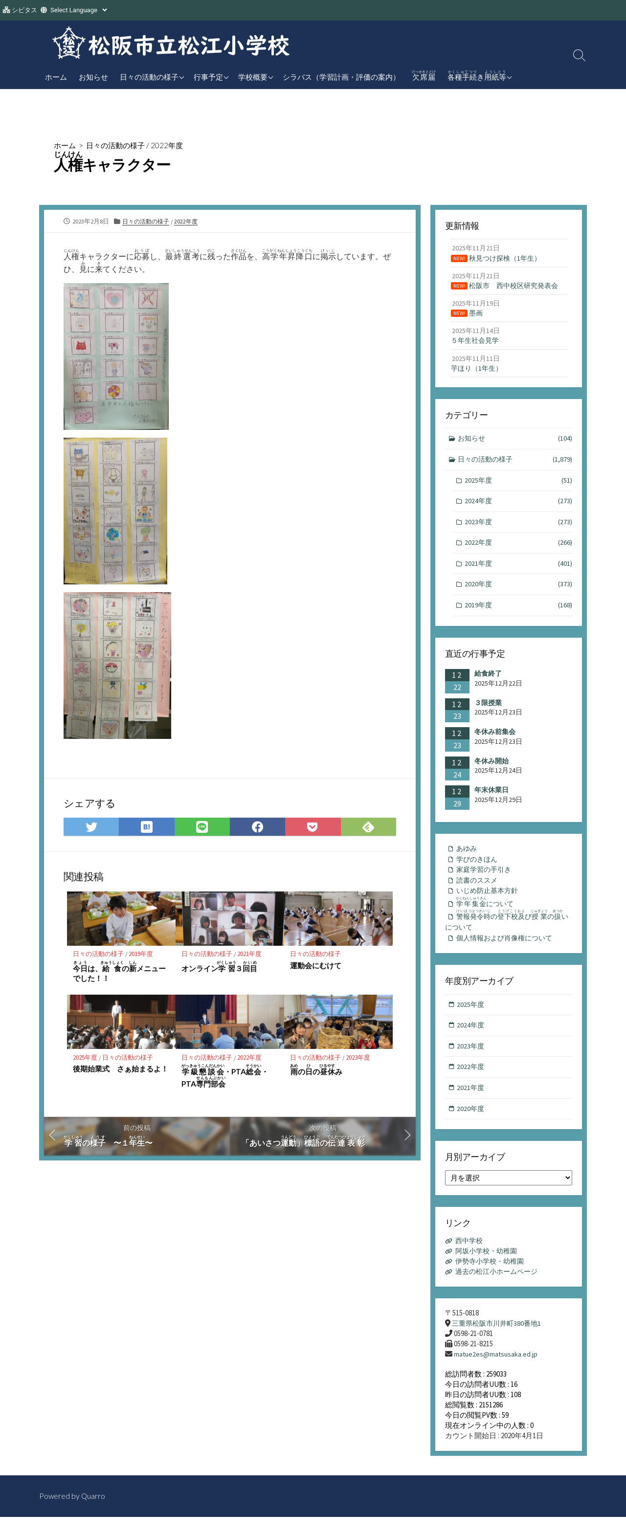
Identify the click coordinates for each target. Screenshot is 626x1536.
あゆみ (467, 858)
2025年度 (85, 1059)
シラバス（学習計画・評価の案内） (341, 76)
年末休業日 (491, 799)
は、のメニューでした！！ (119, 972)
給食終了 (488, 682)
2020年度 (518, 593)
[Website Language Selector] (78, 10)
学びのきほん (478, 869)
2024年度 (518, 507)
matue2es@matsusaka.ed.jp (496, 1372)
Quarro (94, 1515)
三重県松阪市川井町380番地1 (499, 1341)
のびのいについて (508, 934)
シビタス (24, 10)
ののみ (316, 1072)
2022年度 (172, 145)
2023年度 (358, 1059)
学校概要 (253, 76)
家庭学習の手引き (485, 880)
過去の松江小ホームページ (500, 1289)
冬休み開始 (491, 770)
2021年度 (250, 955)
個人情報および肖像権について (507, 952)
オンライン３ (219, 967)
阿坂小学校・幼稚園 (489, 1269)
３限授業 (488, 712)
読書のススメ (478, 891)
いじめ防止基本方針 (489, 902)
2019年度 (141, 955)
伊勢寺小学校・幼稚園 (492, 1279)
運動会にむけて (315, 966)
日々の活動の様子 (149, 76)
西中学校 (470, 1258)
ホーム (56, 76)
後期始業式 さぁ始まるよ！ (120, 1070)
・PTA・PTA (224, 1078)
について (488, 914)
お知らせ (93, 76)
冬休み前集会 (494, 740)
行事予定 (208, 76)
